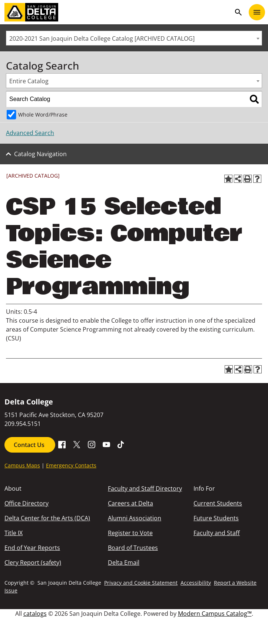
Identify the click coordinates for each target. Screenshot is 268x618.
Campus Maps (22, 465)
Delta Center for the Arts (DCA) (47, 518)
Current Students (217, 503)
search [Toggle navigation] (238, 12)
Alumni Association (134, 518)
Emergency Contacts (71, 465)
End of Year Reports (32, 548)
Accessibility (196, 582)
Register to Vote (130, 533)
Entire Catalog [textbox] (29, 81)
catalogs (35, 613)
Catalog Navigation (40, 154)
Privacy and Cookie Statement (141, 582)
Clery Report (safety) (32, 562)
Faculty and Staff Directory (145, 488)
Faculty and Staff (216, 533)
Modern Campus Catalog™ (215, 613)
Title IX (13, 533)
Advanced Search (30, 133)
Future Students (216, 518)
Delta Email (123, 562)
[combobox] (134, 38)
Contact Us (30, 445)
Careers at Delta (130, 503)
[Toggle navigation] (257, 12)
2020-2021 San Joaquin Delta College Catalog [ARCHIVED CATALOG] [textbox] (102, 38)
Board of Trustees (133, 548)
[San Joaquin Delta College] (117, 12)
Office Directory (26, 503)
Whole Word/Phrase (42, 114)
